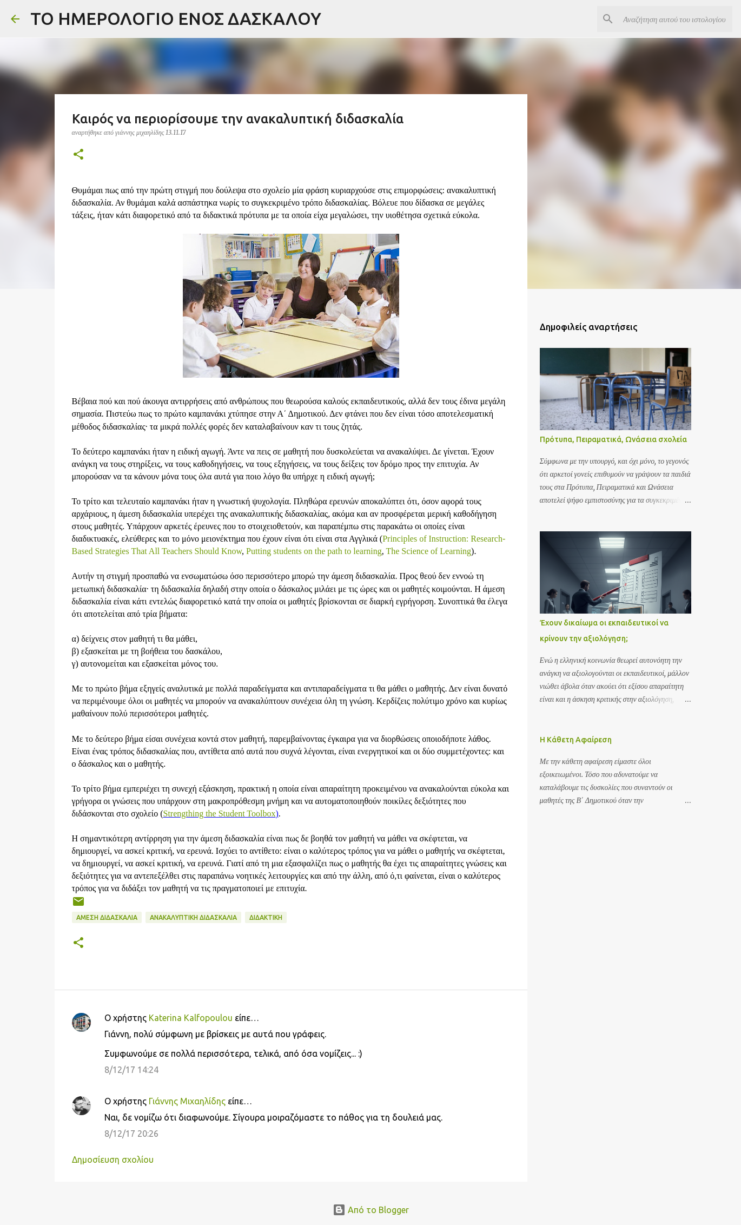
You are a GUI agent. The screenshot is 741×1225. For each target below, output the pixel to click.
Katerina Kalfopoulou (191, 1018)
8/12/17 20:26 (131, 1133)
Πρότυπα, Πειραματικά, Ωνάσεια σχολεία (613, 439)
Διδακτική (265, 917)
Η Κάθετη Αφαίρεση (576, 739)
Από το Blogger (371, 1210)
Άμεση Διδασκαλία (106, 917)
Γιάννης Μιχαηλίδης (187, 1101)
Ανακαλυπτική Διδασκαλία (193, 917)
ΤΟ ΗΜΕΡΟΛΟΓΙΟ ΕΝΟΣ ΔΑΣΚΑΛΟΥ (175, 18)
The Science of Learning (428, 551)
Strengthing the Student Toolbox (219, 813)
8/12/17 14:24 (131, 1070)
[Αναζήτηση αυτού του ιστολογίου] (675, 19)
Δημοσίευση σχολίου (113, 1159)
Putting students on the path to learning (314, 551)
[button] (78, 155)
